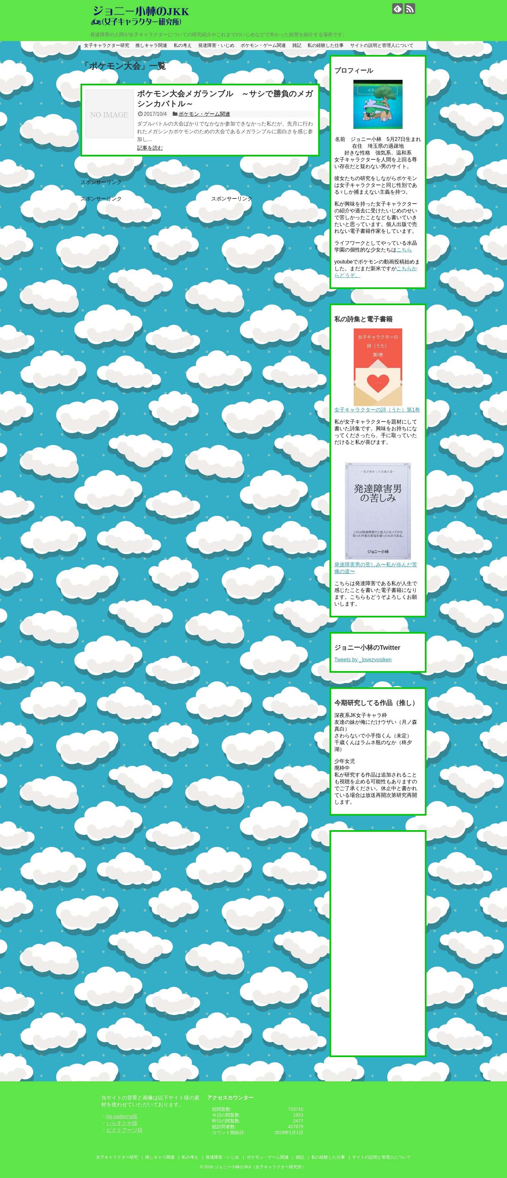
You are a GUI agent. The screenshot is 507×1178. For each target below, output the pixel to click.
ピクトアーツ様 (124, 1130)
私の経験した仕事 (325, 45)
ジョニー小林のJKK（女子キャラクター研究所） (260, 1166)
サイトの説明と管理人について (382, 45)
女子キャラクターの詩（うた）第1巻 (377, 409)
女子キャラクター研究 (106, 45)
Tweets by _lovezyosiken (363, 659)
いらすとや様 (121, 1123)
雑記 (296, 45)
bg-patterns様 (122, 1116)
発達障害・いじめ (216, 45)
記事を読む (150, 148)
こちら (404, 249)
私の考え (183, 45)
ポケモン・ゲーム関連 (263, 45)
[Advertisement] (135, 247)
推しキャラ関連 (151, 45)
